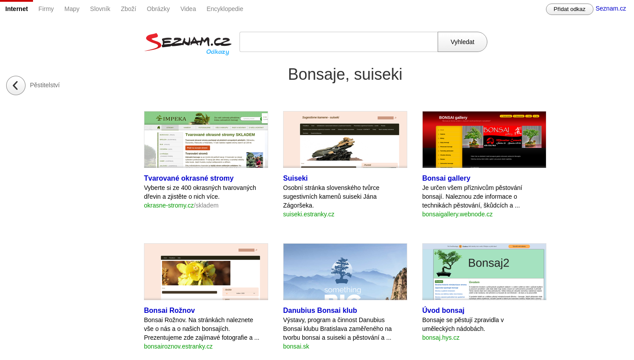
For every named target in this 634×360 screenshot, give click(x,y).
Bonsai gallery (446, 178)
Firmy (46, 8)
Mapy (71, 8)
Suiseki (295, 178)
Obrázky (158, 8)
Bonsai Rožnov (169, 310)
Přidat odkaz (570, 9)
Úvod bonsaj (443, 310)
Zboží (128, 8)
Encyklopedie (224, 8)
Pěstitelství (45, 85)
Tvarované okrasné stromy (189, 178)
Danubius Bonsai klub (320, 310)
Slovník (100, 8)
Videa (188, 8)
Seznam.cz (611, 8)
